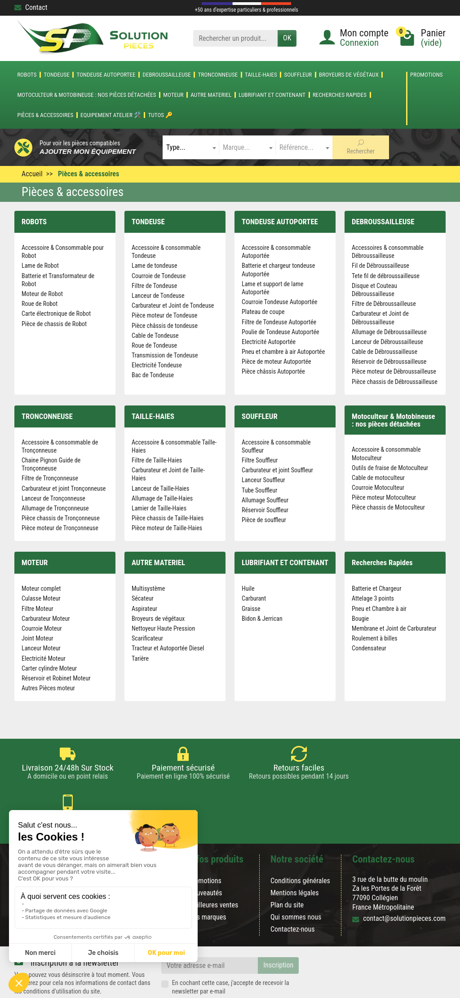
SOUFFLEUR (298, 75)
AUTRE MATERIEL (210, 95)
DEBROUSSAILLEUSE (166, 75)
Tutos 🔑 (160, 115)
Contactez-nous (292, 897)
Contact (30, 7)
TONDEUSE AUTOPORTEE (106, 75)
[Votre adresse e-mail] (209, 933)
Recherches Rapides (340, 95)
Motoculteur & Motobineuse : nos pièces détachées (86, 95)
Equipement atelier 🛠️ (110, 115)
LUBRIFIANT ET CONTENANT (272, 95)
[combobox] (191, 147)
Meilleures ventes (214, 872)
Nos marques (207, 884)
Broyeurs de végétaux (349, 75)
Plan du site (287, 872)
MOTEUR (173, 95)
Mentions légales (294, 860)
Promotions (426, 75)
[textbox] (191, 147)
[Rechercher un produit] (235, 38)
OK (287, 38)
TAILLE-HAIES (261, 75)
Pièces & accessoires (45, 115)
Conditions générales (300, 848)
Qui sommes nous (295, 884)
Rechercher (361, 147)
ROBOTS (26, 75)
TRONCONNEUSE (218, 75)
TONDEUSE (56, 75)
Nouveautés (205, 860)
